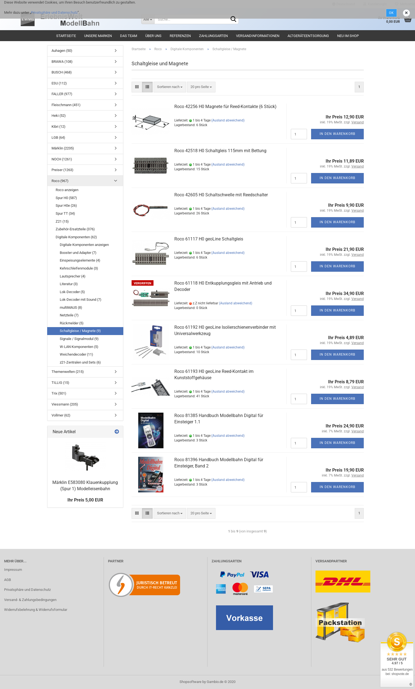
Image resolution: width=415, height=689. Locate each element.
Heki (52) (59, 116)
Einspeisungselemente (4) (80, 260)
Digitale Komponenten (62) (76, 237)
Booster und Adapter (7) (78, 253)
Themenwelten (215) (68, 372)
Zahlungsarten (213, 36)
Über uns (153, 36)
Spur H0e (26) (66, 205)
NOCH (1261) (62, 159)
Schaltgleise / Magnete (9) (80, 331)
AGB (7, 580)
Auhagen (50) (62, 51)
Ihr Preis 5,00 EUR (85, 500)
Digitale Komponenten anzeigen (84, 245)
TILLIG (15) (60, 383)
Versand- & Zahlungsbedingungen (30, 600)
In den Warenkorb (337, 134)
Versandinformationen (257, 36)
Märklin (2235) (63, 148)
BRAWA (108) (62, 61)
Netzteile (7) (69, 315)
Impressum (13, 570)
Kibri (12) (59, 126)
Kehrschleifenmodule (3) (79, 268)
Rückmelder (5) (72, 323)
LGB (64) (58, 137)
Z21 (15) (62, 221)
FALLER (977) (62, 94)
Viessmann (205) (65, 404)
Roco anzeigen (67, 190)
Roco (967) (60, 181)
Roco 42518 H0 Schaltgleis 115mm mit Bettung (220, 150)
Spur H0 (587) (66, 198)
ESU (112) (59, 83)
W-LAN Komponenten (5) (79, 347)
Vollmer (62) (61, 415)
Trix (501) (59, 393)
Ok (391, 13)
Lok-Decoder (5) (72, 292)
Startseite (66, 36)
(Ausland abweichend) (228, 120)
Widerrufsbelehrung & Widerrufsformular (35, 610)
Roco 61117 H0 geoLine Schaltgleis (208, 239)
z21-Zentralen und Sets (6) (80, 362)
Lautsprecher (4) (73, 276)
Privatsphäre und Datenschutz (54, 12)
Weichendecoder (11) (76, 354)
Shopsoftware (190, 682)
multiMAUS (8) (71, 307)
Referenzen (180, 36)
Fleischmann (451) (66, 105)
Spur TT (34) (65, 213)
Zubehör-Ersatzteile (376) (75, 229)
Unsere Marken (98, 36)
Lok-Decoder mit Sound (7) (80, 299)
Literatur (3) (69, 284)
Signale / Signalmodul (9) (79, 339)
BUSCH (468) (62, 72)
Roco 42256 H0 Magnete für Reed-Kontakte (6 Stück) (225, 106)
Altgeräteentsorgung (308, 36)
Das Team (128, 36)
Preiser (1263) (62, 170)
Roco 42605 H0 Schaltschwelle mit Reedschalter (221, 194)
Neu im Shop (348, 36)
